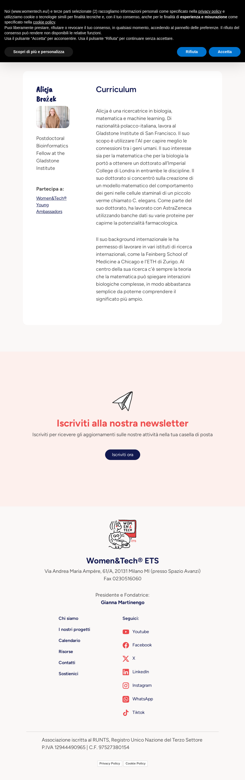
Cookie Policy (135, 763)
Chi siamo (68, 618)
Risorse (66, 651)
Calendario (69, 640)
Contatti (67, 662)
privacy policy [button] (209, 11)
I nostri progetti (74, 629)
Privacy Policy (110, 763)
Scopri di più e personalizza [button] (38, 52)
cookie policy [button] (44, 22)
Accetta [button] (225, 52)
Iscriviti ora (122, 454)
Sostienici (68, 673)
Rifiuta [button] (192, 52)
